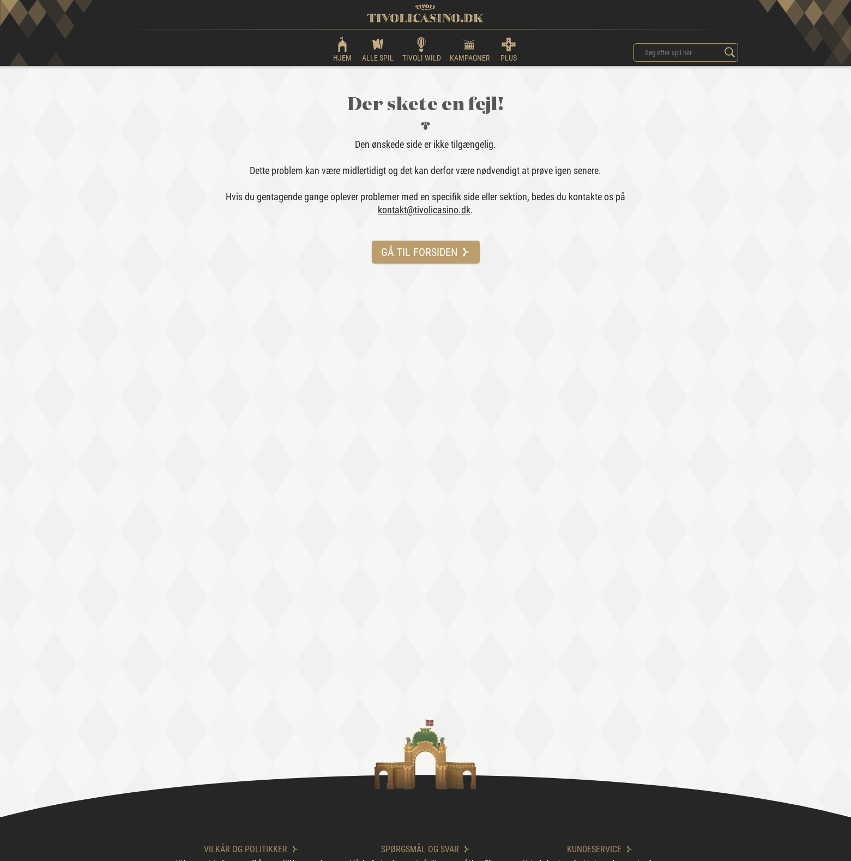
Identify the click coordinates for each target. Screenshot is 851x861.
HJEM (342, 49)
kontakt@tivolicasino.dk (424, 210)
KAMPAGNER (470, 49)
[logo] (425, 13)
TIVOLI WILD (421, 49)
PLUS (508, 49)
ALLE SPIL (378, 49)
